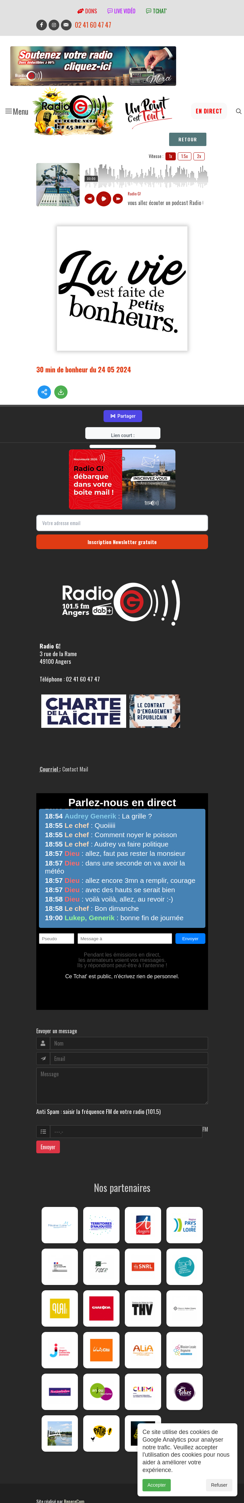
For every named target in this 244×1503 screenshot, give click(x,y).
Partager (122, 391)
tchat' (156, 11)
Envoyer (48, 1122)
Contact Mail (75, 744)
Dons (87, 11)
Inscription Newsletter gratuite (122, 516)
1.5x (184, 156)
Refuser (219, 1485)
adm (43, 1483)
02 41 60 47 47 (93, 25)
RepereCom (74, 1475)
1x (170, 156)
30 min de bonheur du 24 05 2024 (83, 369)
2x (199, 156)
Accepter (156, 1485)
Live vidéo (121, 11)
